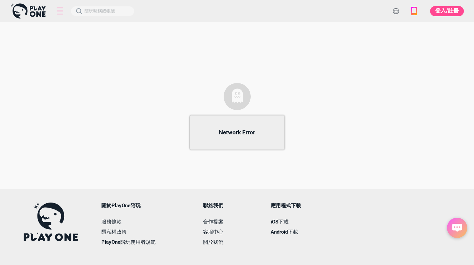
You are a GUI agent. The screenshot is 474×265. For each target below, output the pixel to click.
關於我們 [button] (213, 242)
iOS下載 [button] (280, 221)
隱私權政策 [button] (114, 232)
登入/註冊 (447, 10)
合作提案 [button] (213, 221)
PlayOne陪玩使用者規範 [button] (128, 242)
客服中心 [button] (213, 232)
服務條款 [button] (111, 221)
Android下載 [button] (284, 232)
